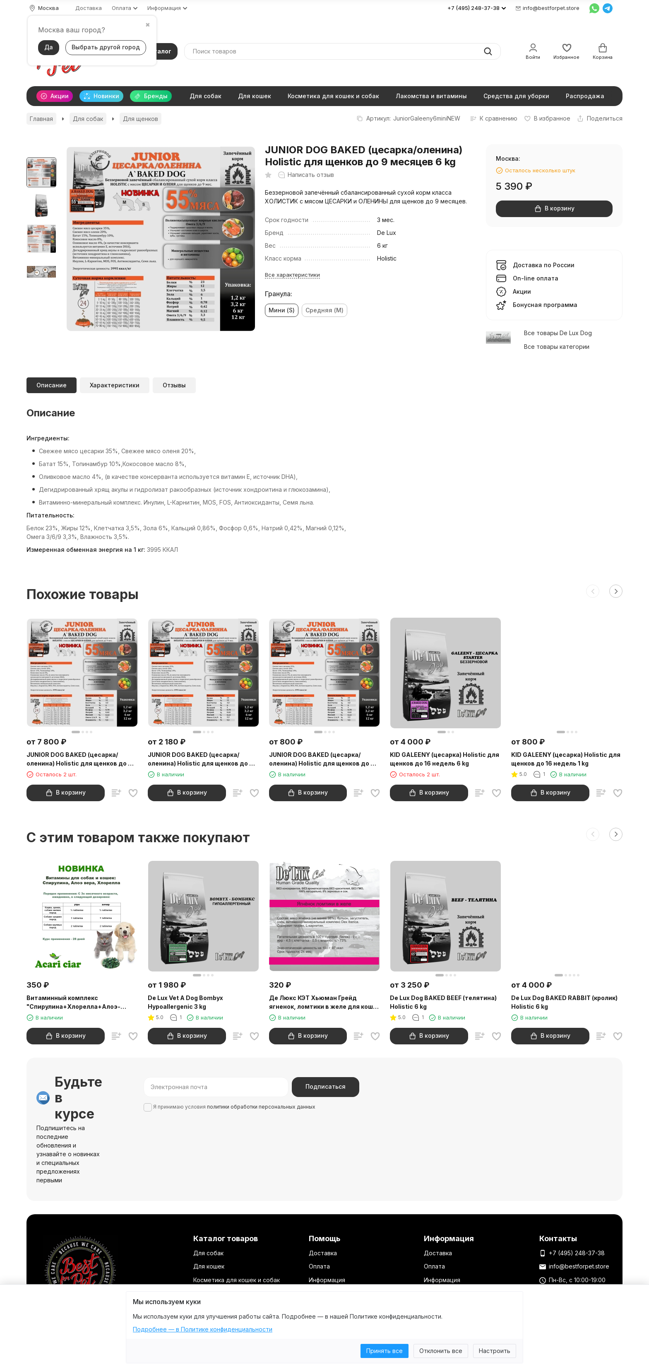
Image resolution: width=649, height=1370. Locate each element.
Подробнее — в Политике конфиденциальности (202, 1329)
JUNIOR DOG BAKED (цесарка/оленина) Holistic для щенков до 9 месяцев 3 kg (200, 759)
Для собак (205, 95)
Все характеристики (292, 274)
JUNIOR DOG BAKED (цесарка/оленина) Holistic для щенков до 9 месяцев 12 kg (79, 759)
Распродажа (585, 95)
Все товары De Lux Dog (558, 332)
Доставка (88, 8)
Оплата (319, 1266)
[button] (592, 591)
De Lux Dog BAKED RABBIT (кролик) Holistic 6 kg (564, 1002)
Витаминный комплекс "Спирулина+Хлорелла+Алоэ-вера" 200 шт (73, 1002)
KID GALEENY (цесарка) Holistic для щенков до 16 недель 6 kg (444, 759)
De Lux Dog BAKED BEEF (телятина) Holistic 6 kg (443, 1002)
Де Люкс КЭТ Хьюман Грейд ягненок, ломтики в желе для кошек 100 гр (324, 1002)
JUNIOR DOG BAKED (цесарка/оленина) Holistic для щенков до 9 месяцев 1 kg (322, 759)
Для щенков (140, 118)
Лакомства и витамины (431, 95)
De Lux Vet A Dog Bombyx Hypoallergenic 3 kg (185, 1002)
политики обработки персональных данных (261, 1107)
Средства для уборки (516, 95)
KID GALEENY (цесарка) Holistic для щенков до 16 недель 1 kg (565, 759)
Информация (327, 1279)
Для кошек (254, 95)
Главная (41, 118)
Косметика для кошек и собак (333, 95)
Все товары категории (556, 346)
